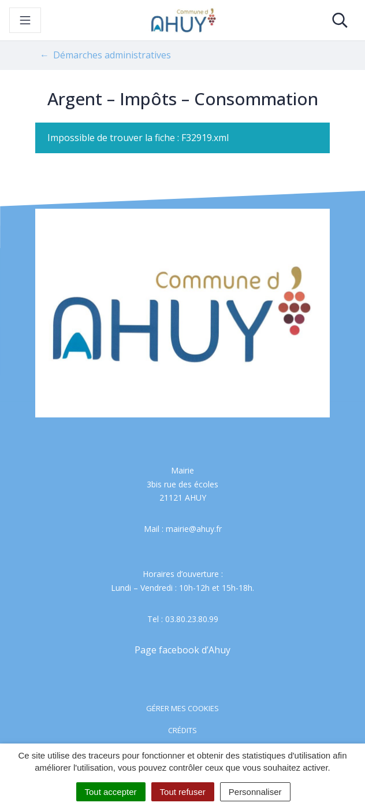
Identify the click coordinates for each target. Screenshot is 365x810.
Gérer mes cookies (182, 708)
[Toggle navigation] (25, 20)
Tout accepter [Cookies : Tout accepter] (111, 792)
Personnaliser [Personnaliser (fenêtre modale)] (255, 792)
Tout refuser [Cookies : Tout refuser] (183, 792)
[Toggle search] (340, 20)
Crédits (182, 730)
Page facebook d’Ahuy (182, 649)
